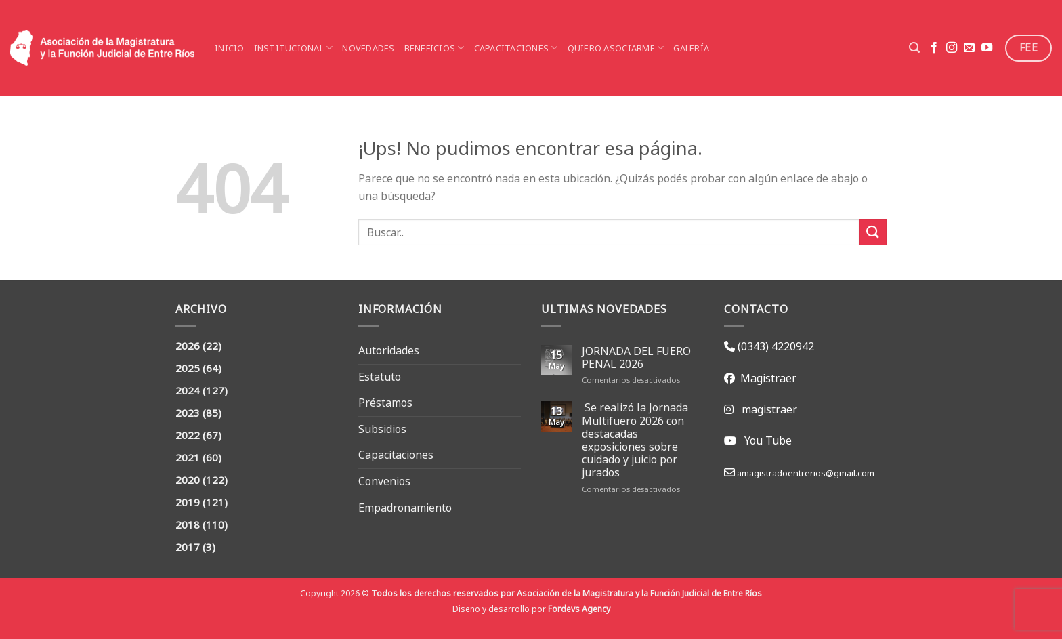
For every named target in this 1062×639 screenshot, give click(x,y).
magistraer (769, 409)
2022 (187, 435)
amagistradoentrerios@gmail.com (804, 473)
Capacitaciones (516, 48)
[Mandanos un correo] (969, 48)
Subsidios (382, 429)
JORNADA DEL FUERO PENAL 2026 (636, 358)
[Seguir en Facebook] (934, 48)
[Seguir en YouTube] (986, 48)
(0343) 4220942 (774, 346)
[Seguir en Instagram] (951, 48)
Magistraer (765, 378)
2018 (187, 525)
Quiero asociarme (616, 48)
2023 (187, 413)
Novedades (368, 48)
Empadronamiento (405, 507)
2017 (187, 547)
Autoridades (388, 350)
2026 (187, 346)
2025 (187, 368)
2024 (187, 391)
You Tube (768, 440)
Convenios (384, 481)
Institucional (293, 48)
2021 (187, 458)
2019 (187, 502)
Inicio (230, 48)
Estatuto (379, 377)
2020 (187, 480)
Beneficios (434, 48)
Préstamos (385, 402)
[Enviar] (873, 232)
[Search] (914, 48)
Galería (691, 48)
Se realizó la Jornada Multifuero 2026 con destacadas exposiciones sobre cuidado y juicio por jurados (635, 440)
